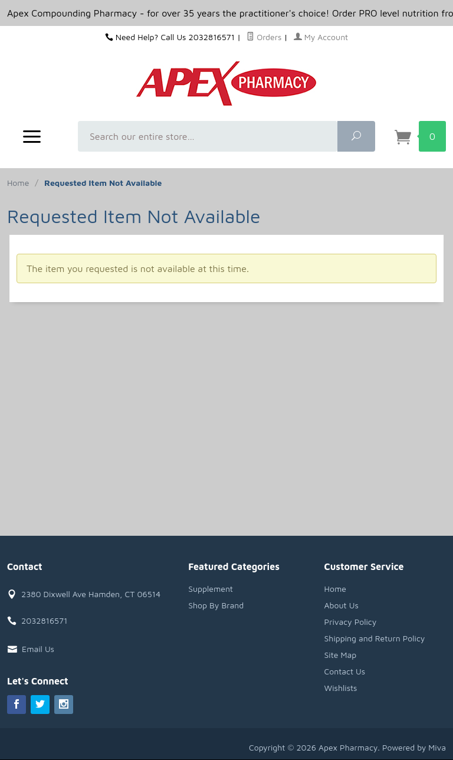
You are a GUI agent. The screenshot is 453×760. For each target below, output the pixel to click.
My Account (321, 37)
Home (18, 183)
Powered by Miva (414, 747)
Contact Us (345, 671)
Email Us (38, 649)
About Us (341, 605)
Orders (264, 37)
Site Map (340, 655)
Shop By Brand (216, 605)
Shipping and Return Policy (374, 638)
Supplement (210, 589)
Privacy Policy (350, 622)
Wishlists (340, 688)
